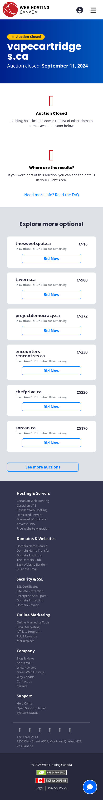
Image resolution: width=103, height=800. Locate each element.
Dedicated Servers (29, 515)
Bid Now (51, 258)
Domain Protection (30, 600)
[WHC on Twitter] (32, 730)
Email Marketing (28, 627)
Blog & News (25, 658)
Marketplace (25, 641)
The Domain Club (29, 560)
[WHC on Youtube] (62, 730)
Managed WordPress (31, 519)
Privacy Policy (57, 788)
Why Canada (25, 677)
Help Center (25, 703)
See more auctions (42, 467)
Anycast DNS (26, 524)
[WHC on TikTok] (71, 730)
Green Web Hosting (30, 672)
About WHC (25, 663)
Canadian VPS (26, 505)
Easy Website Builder (31, 564)
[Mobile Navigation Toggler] (93, 10)
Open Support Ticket (31, 708)
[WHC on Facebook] (22, 730)
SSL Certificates (27, 586)
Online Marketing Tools (33, 622)
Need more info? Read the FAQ (51, 194)
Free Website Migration (33, 528)
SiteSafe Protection (30, 591)
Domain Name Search (32, 546)
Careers (22, 686)
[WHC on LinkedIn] (42, 730)
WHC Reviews (26, 667)
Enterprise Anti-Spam (32, 596)
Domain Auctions (29, 555)
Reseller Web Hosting (32, 510)
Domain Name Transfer (33, 550)
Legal (39, 788)
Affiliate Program (28, 631)
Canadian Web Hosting (33, 501)
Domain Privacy (28, 605)
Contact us (24, 681)
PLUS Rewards (27, 636)
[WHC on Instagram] (52, 730)
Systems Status (27, 712)
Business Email (27, 569)
